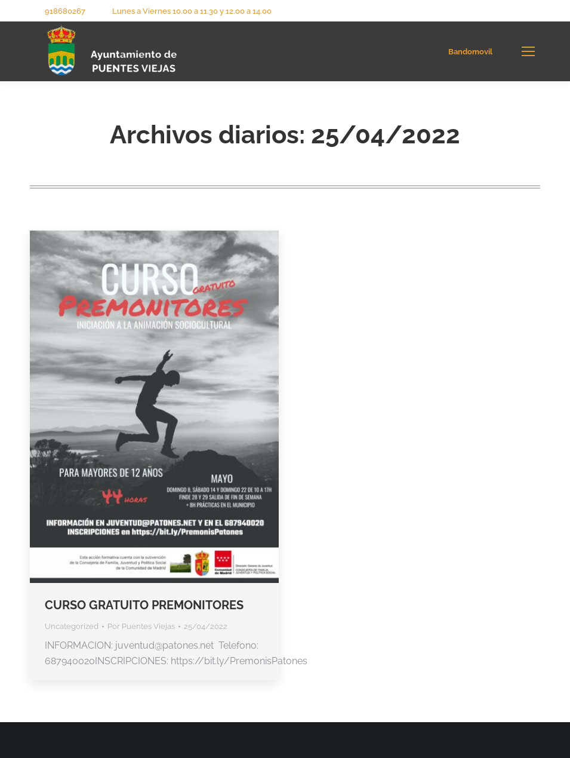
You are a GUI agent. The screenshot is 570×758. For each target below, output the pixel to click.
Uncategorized (71, 626)
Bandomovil (470, 51)
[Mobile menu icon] (528, 51)
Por (141, 626)
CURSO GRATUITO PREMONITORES (144, 605)
